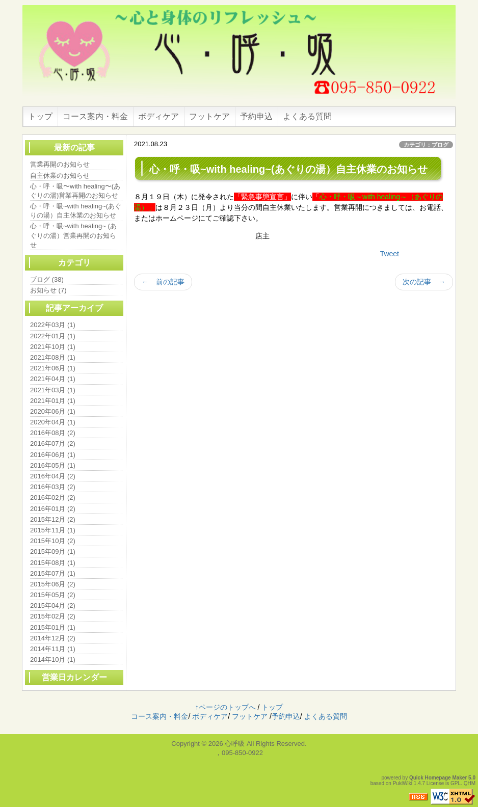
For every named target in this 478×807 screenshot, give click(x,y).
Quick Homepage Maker (438, 778)
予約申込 (256, 116)
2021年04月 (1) (52, 379)
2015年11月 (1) (52, 530)
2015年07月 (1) (52, 573)
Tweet (389, 254)
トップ (40, 116)
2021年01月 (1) (52, 401)
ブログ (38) (47, 279)
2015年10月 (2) (52, 541)
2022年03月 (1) (52, 325)
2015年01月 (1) (52, 627)
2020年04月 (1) (52, 422)
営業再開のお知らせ (60, 164)
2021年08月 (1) (52, 357)
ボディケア (158, 116)
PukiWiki (402, 783)
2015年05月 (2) (52, 595)
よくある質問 (307, 116)
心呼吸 (235, 743)
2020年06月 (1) (52, 411)
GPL (455, 783)
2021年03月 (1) (52, 390)
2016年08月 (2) (52, 433)
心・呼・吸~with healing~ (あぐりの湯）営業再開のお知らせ (73, 235)
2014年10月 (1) (52, 659)
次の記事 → (424, 282)
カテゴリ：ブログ (426, 145)
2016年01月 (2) (52, 509)
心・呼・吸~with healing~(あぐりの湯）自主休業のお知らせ (75, 210)
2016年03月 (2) (52, 487)
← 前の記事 (163, 282)
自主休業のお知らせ (60, 175)
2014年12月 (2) (52, 638)
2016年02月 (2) (52, 497)
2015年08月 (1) (52, 563)
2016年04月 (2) (52, 476)
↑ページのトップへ (225, 707)
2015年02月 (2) (52, 616)
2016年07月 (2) (52, 443)
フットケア (209, 116)
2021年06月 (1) (52, 368)
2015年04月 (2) (52, 605)
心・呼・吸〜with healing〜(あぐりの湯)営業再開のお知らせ (75, 190)
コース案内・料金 (95, 116)
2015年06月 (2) (52, 584)
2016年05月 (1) (52, 465)
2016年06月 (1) (52, 455)
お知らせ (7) (48, 290)
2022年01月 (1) (52, 336)
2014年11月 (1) (52, 649)
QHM (469, 783)
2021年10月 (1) (52, 347)
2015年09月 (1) (52, 551)
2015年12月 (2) (52, 519)
